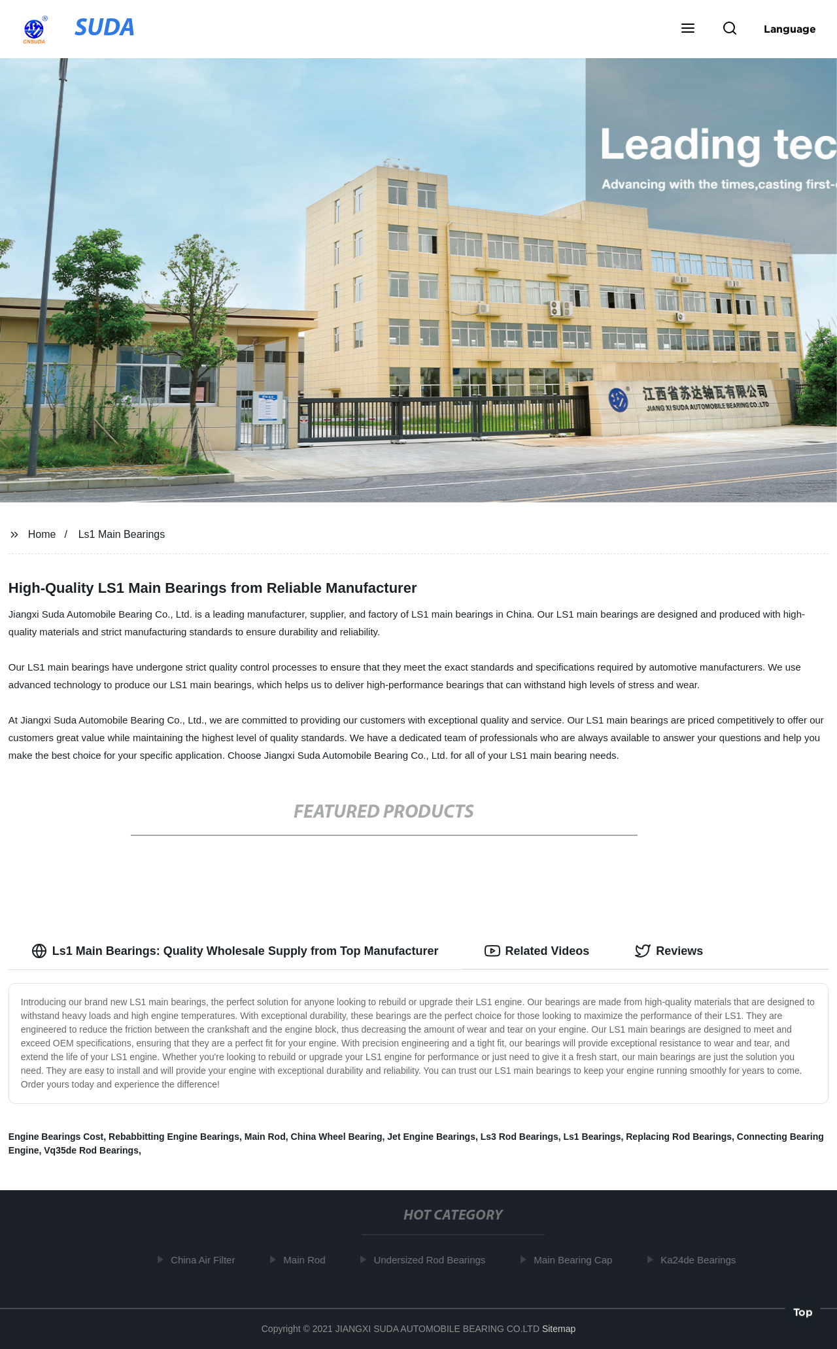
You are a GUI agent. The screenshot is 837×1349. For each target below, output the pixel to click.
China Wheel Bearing (337, 1136)
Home (42, 534)
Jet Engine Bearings (431, 1136)
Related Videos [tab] (537, 951)
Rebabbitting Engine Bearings (174, 1136)
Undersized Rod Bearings (432, 1259)
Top (803, 1314)
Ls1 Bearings (592, 1136)
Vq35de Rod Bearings (91, 1150)
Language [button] (790, 29)
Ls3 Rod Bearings (519, 1136)
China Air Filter (205, 1259)
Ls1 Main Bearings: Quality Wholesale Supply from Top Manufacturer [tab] (235, 951)
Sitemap (558, 1329)
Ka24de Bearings (700, 1259)
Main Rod (265, 1136)
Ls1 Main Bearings (121, 534)
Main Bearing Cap (575, 1259)
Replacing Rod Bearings (679, 1136)
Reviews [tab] (669, 951)
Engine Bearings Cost (56, 1136)
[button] (688, 29)
